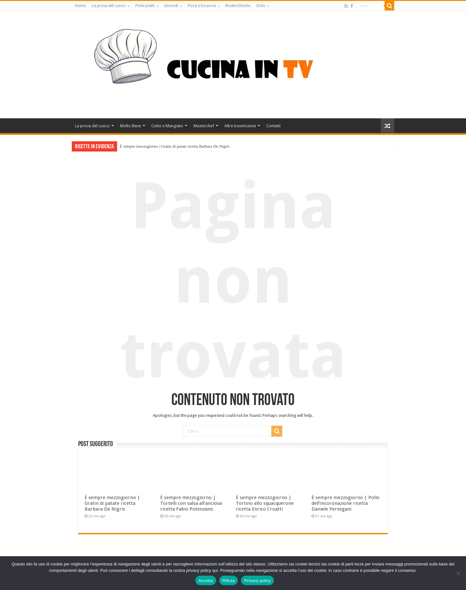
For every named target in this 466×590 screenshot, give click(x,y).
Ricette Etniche (237, 6)
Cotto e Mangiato (167, 125)
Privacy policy (257, 580)
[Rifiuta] (458, 573)
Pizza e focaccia (202, 6)
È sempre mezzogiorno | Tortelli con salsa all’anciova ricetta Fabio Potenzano (191, 503)
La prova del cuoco (109, 6)
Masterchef (203, 125)
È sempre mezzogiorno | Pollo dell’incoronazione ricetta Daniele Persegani (346, 503)
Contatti (273, 125)
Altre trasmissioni (240, 125)
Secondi (171, 6)
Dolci (261, 6)
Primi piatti (144, 6)
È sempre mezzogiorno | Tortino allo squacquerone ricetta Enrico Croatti (265, 503)
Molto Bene (130, 125)
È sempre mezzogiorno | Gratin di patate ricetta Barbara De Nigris (174, 146)
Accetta (206, 580)
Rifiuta (228, 580)
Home (80, 6)
